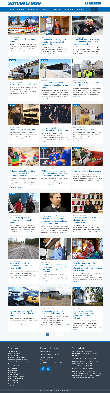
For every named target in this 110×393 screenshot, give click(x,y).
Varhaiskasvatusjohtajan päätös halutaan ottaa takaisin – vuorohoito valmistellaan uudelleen (24, 173)
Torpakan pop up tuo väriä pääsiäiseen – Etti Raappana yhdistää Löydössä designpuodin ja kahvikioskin (87, 266)
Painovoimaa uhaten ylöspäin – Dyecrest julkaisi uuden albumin (54, 129)
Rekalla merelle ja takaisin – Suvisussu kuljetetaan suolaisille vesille (22, 220)
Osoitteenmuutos (69, 9)
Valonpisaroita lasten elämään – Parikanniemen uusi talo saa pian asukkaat (54, 85)
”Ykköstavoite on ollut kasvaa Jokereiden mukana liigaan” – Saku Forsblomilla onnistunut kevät (55, 173)
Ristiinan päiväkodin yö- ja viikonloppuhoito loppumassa (53, 312)
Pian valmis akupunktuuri (83, 129)
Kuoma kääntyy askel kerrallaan (22, 129)
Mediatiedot (20, 9)
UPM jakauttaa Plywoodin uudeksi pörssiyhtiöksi (87, 83)
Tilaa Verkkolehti (56, 9)
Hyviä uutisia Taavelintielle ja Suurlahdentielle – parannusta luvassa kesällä (22, 265)
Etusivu (12, 9)
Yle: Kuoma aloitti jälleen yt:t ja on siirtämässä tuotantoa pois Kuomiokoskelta (87, 220)
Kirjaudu (96, 3)
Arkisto (94, 9)
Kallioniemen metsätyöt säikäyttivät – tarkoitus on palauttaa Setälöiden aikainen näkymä (85, 314)
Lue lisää (22, 51)
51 (59, 335)
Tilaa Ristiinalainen (42, 9)
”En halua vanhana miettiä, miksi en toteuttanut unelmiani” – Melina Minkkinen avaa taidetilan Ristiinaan (55, 268)
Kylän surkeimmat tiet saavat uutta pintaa (24, 40)
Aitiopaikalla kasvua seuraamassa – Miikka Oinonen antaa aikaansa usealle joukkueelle (87, 41)
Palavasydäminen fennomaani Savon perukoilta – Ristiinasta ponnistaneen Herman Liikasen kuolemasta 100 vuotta (54, 219)
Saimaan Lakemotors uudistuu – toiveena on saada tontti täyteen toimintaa (23, 313)
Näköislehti (30, 9)
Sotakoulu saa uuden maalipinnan (23, 84)
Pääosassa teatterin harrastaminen (87, 171)
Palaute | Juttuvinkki (83, 9)
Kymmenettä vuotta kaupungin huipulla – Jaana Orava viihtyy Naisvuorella (53, 41)
